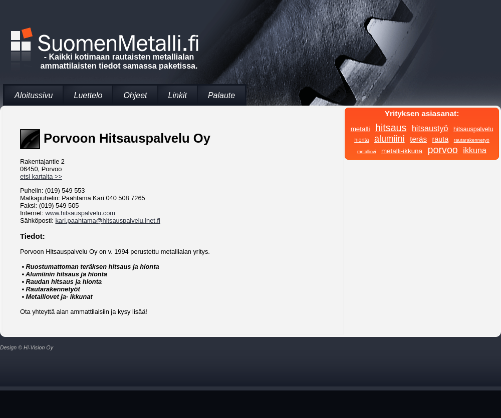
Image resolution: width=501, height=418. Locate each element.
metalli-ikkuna (401, 151)
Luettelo (88, 95)
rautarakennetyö (471, 140)
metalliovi (366, 151)
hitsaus (390, 127)
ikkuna (474, 150)
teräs (418, 139)
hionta (361, 140)
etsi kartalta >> (41, 176)
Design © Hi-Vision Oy (26, 347)
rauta (440, 139)
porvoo (443, 149)
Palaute (221, 95)
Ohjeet (135, 95)
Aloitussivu (34, 95)
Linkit (177, 95)
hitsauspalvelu (473, 129)
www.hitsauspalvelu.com (80, 213)
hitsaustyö (430, 128)
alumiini (389, 139)
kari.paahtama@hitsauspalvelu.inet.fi (107, 220)
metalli (360, 129)
